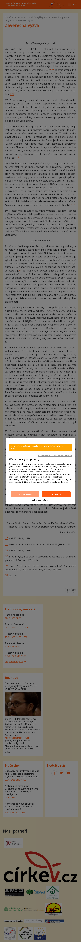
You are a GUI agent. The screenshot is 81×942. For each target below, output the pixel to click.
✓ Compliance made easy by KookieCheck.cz (55, 456)
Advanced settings (40, 500)
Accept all (56, 494)
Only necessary (25, 494)
